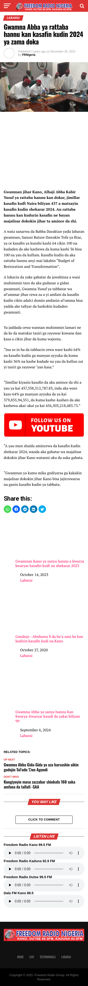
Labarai (26, 580)
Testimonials (48, 957)
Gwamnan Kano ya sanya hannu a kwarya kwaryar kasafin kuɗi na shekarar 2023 (49, 543)
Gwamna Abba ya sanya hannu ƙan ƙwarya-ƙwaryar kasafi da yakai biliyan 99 (49, 695)
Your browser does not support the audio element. (44, 853)
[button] (7, 509)
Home (20, 957)
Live (31, 957)
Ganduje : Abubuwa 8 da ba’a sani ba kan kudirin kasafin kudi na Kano (49, 618)
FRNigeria (28, 54)
